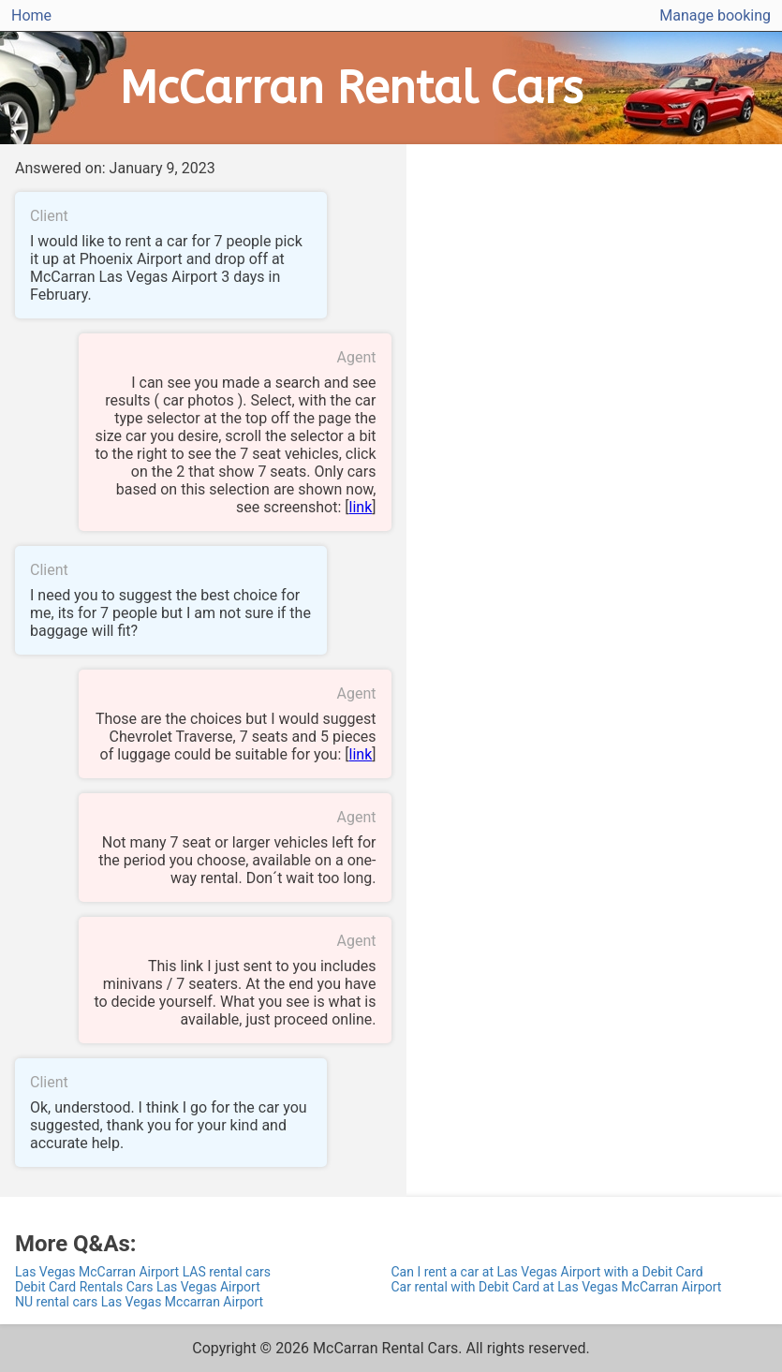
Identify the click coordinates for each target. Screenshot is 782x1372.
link (361, 507)
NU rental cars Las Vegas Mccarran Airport (139, 1301)
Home (31, 15)
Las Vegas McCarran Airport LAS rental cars (143, 1271)
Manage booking (715, 15)
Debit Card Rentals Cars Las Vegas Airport (137, 1286)
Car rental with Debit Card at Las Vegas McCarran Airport (556, 1286)
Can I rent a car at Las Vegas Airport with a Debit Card (547, 1271)
